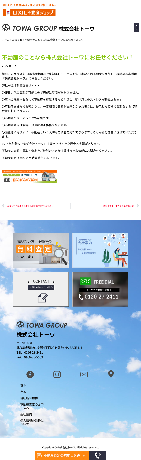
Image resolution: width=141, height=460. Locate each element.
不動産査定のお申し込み (32, 406)
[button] (136, 27)
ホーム (6, 39)
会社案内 (26, 414)
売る (23, 392)
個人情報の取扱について (32, 422)
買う (23, 385)
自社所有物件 (29, 398)
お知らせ (17, 39)
